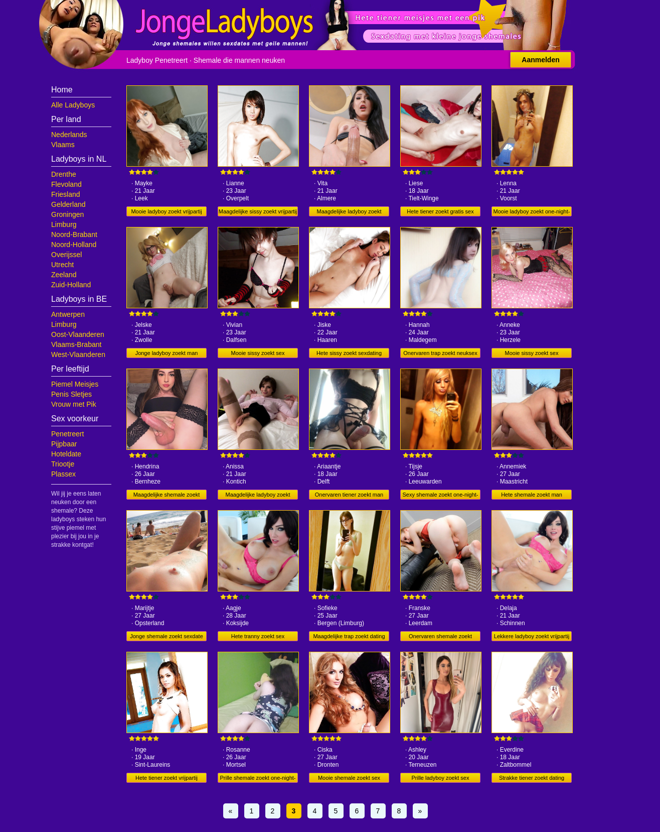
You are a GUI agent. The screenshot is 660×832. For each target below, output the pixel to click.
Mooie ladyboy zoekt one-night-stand (531, 212)
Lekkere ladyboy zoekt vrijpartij (531, 636)
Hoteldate (66, 454)
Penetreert (67, 434)
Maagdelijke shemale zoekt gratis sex (166, 496)
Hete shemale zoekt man (531, 495)
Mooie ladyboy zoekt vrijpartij (166, 211)
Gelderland (68, 204)
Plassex (63, 474)
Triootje (62, 464)
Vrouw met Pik (73, 404)
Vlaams (63, 145)
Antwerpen (68, 314)
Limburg (64, 224)
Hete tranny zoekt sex (257, 636)
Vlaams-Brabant (76, 344)
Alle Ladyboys (73, 105)
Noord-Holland (73, 245)
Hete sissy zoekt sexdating (349, 353)
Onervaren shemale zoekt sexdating (440, 637)
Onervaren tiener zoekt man (349, 495)
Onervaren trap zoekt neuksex (440, 353)
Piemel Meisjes (74, 384)
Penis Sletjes (71, 394)
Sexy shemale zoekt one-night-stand (440, 496)
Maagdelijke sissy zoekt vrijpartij (258, 211)
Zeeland (64, 275)
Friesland (65, 194)
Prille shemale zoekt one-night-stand (257, 779)
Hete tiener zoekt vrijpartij (166, 778)
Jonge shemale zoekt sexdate (166, 636)
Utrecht (62, 265)
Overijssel (66, 255)
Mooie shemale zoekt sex (349, 778)
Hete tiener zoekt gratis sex (440, 211)
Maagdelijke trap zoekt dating (349, 636)
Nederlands (69, 135)
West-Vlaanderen (78, 354)
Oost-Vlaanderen (77, 334)
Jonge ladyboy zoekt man (166, 353)
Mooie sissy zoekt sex (258, 353)
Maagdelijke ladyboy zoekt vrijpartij (257, 496)
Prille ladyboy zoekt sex (440, 778)
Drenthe (63, 174)
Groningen (67, 214)
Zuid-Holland (71, 285)
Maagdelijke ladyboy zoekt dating (348, 212)
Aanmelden (540, 60)
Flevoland (66, 184)
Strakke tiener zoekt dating (531, 778)
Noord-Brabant (74, 234)
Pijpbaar (64, 444)
